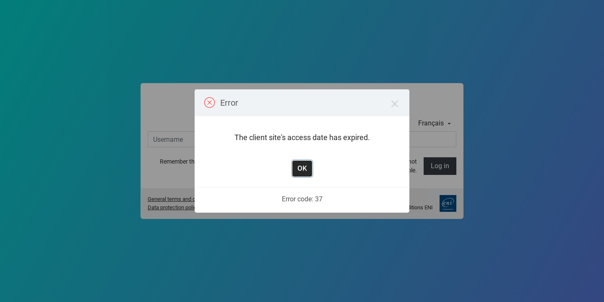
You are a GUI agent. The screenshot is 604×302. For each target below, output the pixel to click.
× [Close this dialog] (395, 103)
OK (302, 168)
